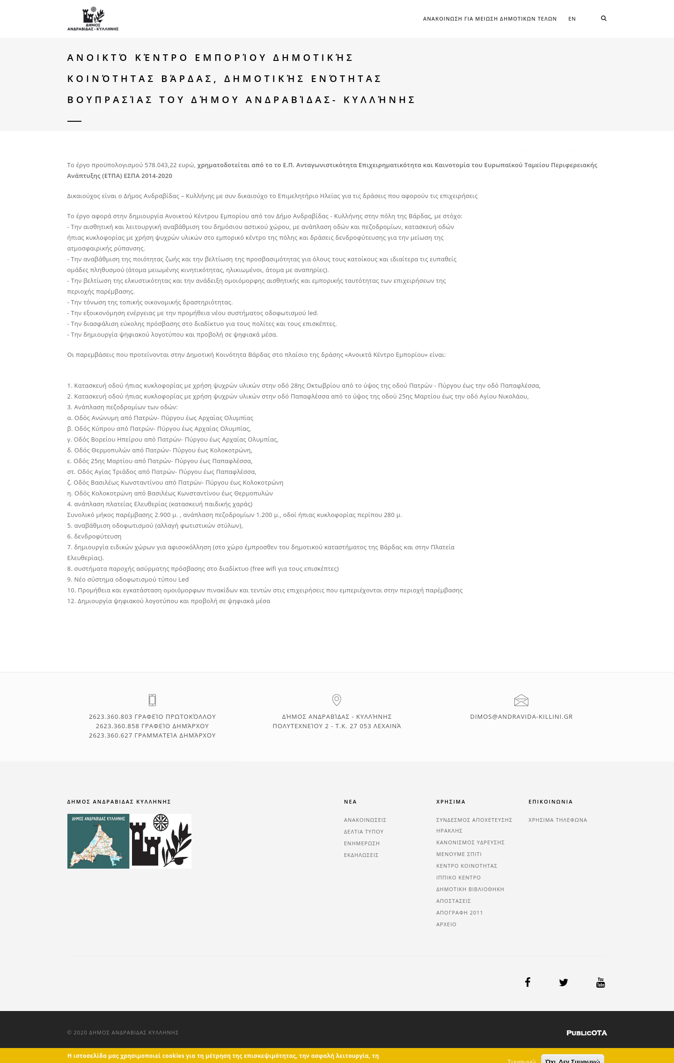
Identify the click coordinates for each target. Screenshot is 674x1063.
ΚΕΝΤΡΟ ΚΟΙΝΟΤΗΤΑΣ (467, 865)
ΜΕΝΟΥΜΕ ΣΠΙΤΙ (459, 853)
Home (446, 69)
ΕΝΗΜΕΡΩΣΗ (362, 843)
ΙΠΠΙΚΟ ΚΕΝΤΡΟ (458, 877)
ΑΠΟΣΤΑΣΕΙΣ (453, 900)
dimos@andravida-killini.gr (521, 716)
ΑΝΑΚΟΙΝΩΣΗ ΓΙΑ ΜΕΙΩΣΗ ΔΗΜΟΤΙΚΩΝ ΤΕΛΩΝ (490, 18)
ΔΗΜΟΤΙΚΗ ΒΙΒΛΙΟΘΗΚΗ (470, 889)
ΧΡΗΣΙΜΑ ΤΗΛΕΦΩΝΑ (557, 819)
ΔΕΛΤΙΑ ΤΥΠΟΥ (364, 831)
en (572, 18)
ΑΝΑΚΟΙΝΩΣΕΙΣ (365, 819)
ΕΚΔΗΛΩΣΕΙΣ (361, 854)
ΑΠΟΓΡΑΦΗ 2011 (460, 912)
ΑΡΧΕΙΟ (446, 924)
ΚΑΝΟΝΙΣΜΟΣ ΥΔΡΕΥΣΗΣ (470, 842)
